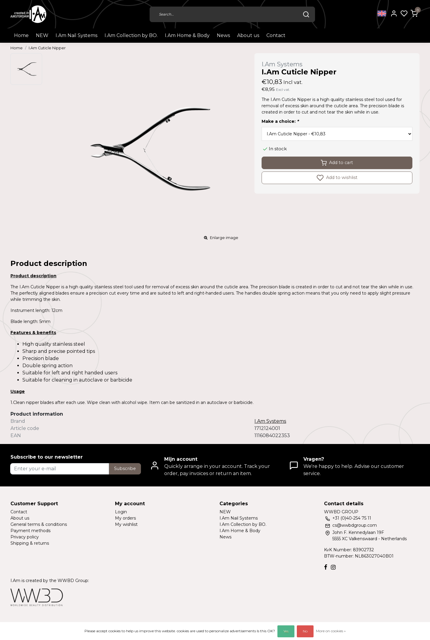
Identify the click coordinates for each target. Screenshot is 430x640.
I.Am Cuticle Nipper (47, 48)
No (305, 631)
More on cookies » (331, 631)
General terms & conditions (38, 524)
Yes (285, 631)
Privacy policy (24, 537)
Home (21, 35)
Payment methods (30, 530)
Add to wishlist (337, 177)
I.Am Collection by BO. (131, 35)
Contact (275, 35)
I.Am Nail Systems (76, 35)
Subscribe (125, 468)
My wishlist (126, 524)
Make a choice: (280, 121)
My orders (125, 518)
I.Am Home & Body (187, 35)
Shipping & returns (29, 543)
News (223, 35)
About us (248, 35)
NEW (42, 35)
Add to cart (337, 162)
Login (121, 512)
